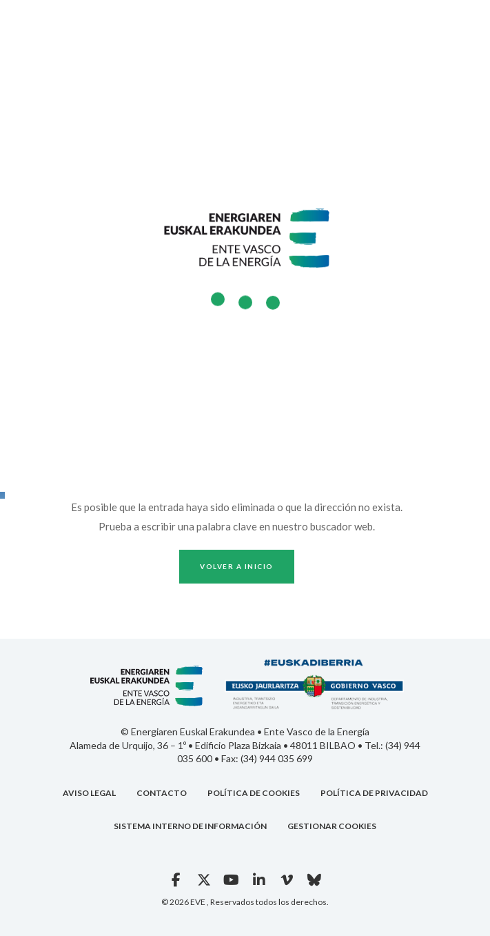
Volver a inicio (237, 566)
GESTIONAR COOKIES (331, 826)
